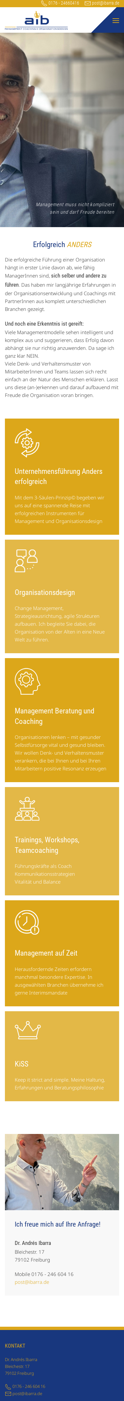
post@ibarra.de (101, 3)
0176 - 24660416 (60, 3)
